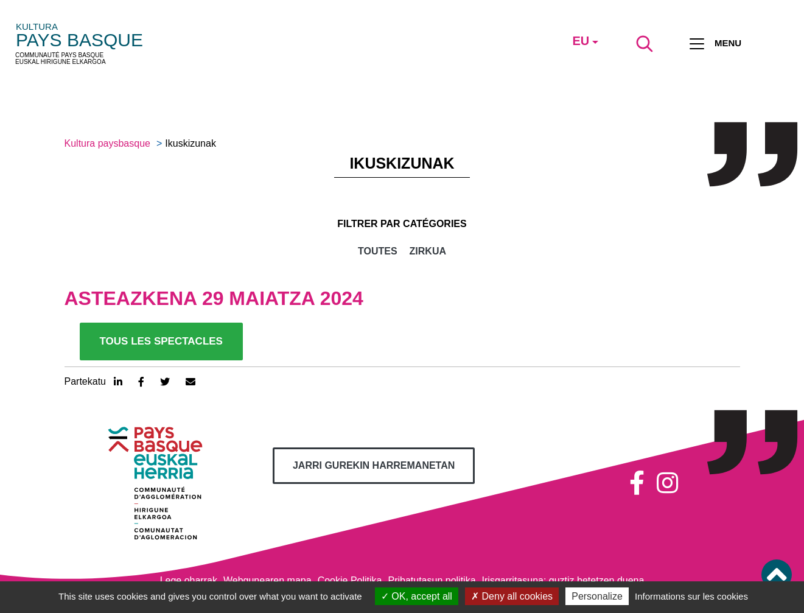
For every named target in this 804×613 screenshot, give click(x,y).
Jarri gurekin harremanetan (374, 465)
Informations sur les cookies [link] (691, 596)
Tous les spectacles (161, 341)
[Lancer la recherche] (644, 44)
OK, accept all (416, 596)
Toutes (377, 251)
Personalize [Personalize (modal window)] (597, 596)
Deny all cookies (512, 596)
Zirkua (428, 251)
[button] (776, 574)
